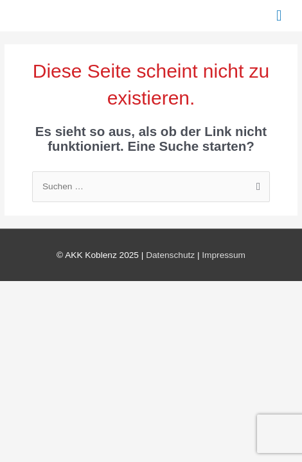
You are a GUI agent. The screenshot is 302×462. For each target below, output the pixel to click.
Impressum (223, 255)
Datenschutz (170, 255)
